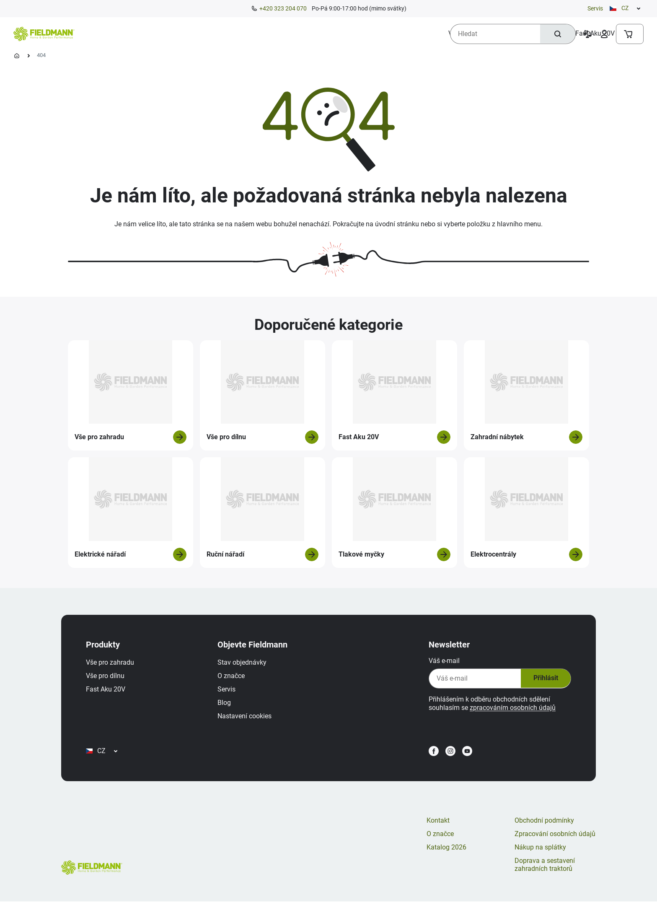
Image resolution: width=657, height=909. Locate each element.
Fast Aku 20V (107, 691)
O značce (233, 678)
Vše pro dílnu (107, 678)
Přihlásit (542, 680)
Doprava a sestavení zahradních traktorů (545, 872)
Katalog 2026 (446, 854)
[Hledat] (556, 34)
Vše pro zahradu (112, 664)
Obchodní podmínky (544, 827)
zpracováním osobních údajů (511, 710)
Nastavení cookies (247, 718)
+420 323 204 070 (283, 8)
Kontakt (438, 827)
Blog (226, 705)
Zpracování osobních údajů (555, 841)
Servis (595, 8)
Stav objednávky (244, 664)
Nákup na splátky (540, 854)
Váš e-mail (442, 663)
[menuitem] (114, 33)
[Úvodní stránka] (16, 55)
